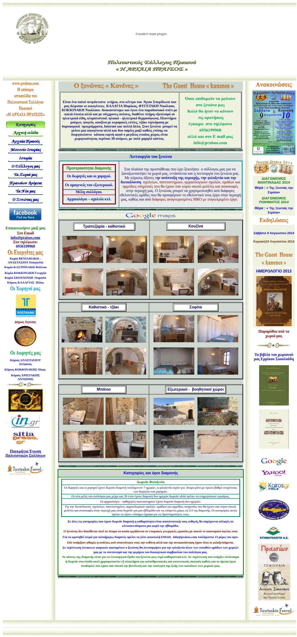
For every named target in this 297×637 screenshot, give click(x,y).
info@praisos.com (25, 238)
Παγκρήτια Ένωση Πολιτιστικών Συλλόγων (26, 453)
